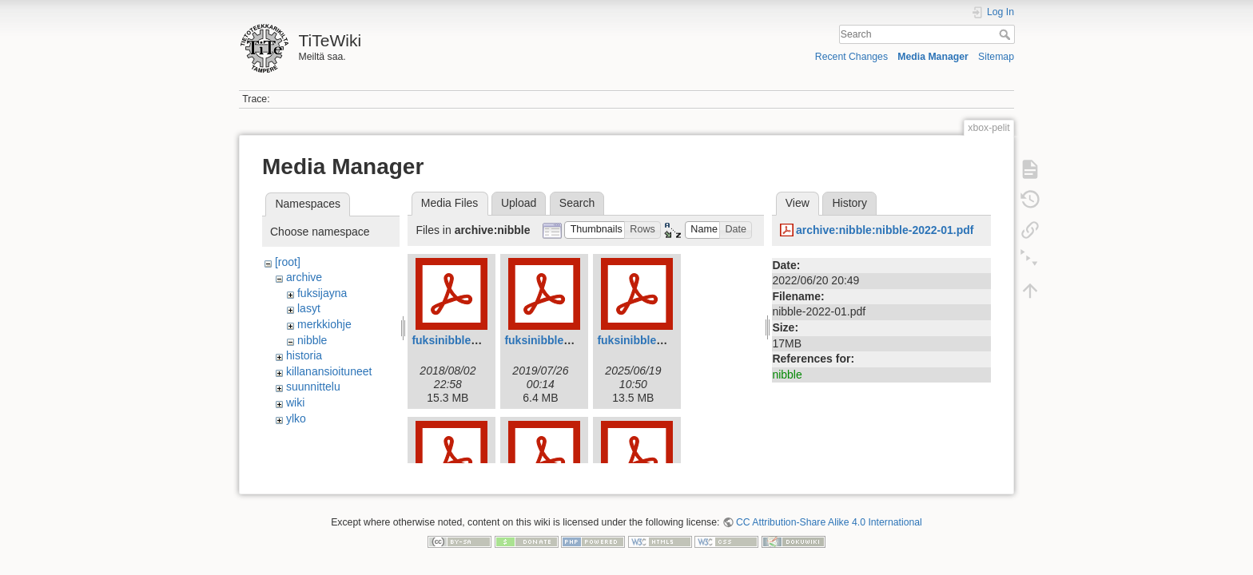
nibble (312, 340)
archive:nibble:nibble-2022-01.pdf (885, 230)
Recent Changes (851, 56)
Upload (518, 202)
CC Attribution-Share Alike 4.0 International (829, 515)
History (849, 202)
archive (304, 277)
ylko (296, 418)
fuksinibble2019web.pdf (567, 340)
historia (304, 355)
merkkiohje (324, 324)
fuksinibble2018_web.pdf (478, 340)
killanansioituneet (329, 371)
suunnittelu (313, 386)
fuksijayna (322, 293)
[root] (287, 262)
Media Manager (933, 56)
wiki (295, 402)
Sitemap (996, 56)
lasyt (308, 308)
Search (1006, 34)
